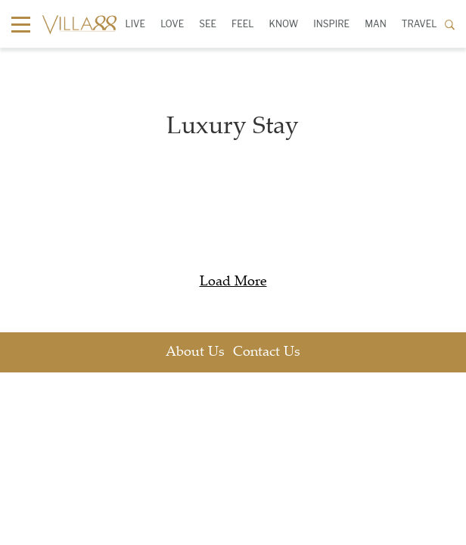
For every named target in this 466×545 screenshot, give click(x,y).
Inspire (331, 24)
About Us (195, 353)
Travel (419, 24)
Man (376, 24)
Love (172, 24)
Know (284, 24)
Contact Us (266, 353)
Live (135, 24)
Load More (233, 282)
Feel (242, 24)
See (207, 24)
